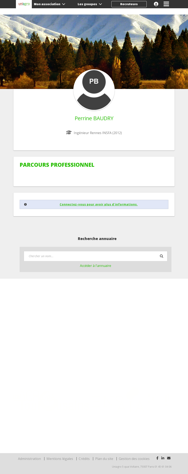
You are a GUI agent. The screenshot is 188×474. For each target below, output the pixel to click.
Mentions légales (59, 458)
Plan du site (104, 458)
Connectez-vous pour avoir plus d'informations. (99, 204)
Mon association (49, 4)
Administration (29, 458)
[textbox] (95, 256)
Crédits (84, 458)
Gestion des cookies (134, 458)
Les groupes (90, 4)
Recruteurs (129, 4)
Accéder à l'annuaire (95, 265)
